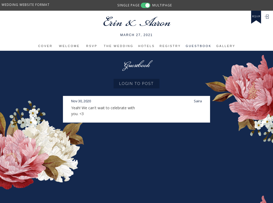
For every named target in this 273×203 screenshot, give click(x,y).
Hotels (146, 46)
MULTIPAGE (162, 5)
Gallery (225, 46)
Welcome (69, 46)
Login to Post (136, 83)
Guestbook (199, 46)
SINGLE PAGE (128, 5)
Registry (170, 46)
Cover (45, 46)
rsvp (256, 16)
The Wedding (118, 46)
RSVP (91, 46)
